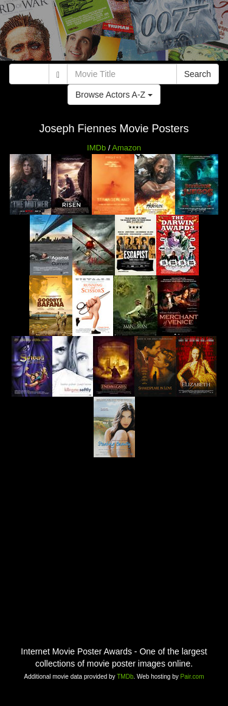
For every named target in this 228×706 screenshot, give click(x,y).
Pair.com (192, 676)
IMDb (96, 147)
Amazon (126, 147)
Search (197, 74)
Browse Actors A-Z (114, 94)
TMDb (125, 676)
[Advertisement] (114, 33)
